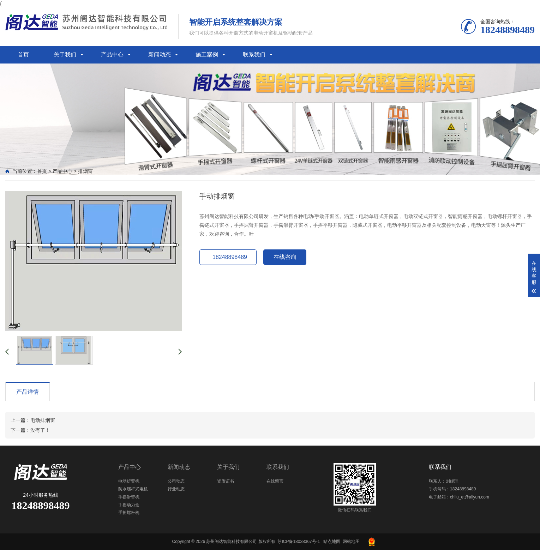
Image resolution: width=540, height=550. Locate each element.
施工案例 (207, 55)
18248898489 (229, 257)
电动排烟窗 (42, 420)
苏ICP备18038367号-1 (298, 541)
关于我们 (65, 55)
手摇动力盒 (128, 504)
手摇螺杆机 (128, 512)
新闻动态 (159, 55)
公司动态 (176, 481)
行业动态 (176, 488)
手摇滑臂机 (128, 497)
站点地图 (331, 541)
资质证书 (225, 481)
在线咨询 (285, 257)
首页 (23, 55)
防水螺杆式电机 (133, 488)
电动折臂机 (128, 481)
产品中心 (112, 55)
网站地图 (351, 541)
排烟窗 (85, 171)
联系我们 (254, 55)
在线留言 (274, 481)
